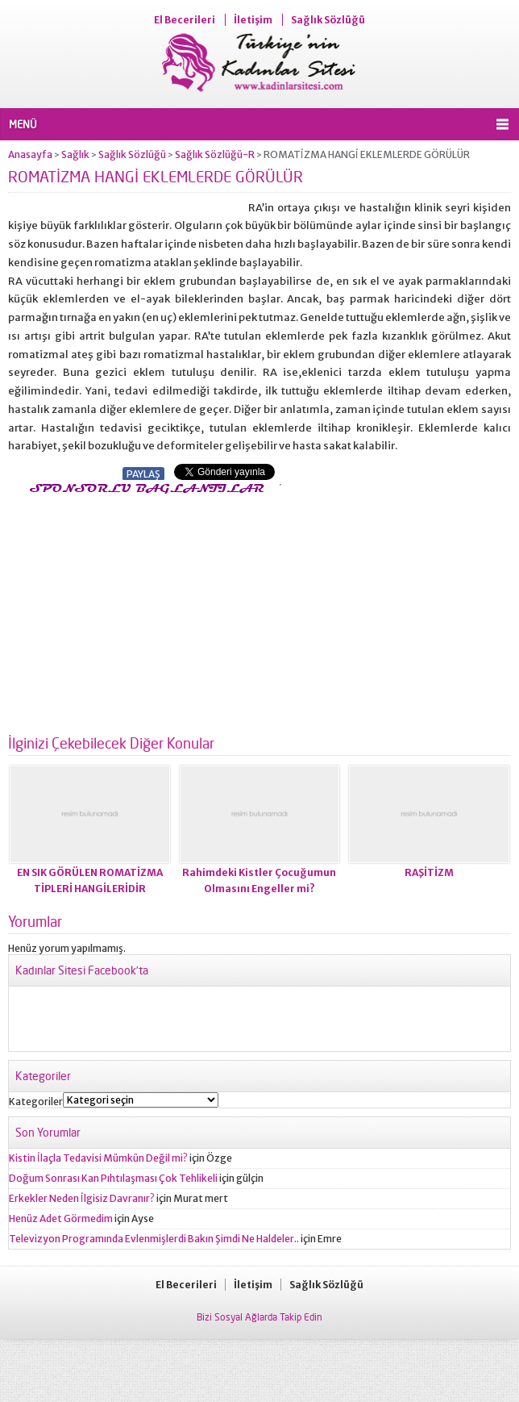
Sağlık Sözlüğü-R (215, 154)
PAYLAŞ (143, 474)
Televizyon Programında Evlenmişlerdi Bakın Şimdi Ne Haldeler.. (154, 1239)
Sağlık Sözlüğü (328, 20)
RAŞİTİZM (429, 872)
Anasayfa (30, 154)
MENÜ (23, 124)
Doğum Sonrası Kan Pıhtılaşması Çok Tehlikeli (113, 1178)
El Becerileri (184, 20)
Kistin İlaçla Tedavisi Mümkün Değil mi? (98, 1158)
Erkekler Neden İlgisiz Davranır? (82, 1198)
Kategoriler (36, 1101)
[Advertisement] (143, 610)
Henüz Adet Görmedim (61, 1218)
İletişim (253, 20)
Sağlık (75, 154)
